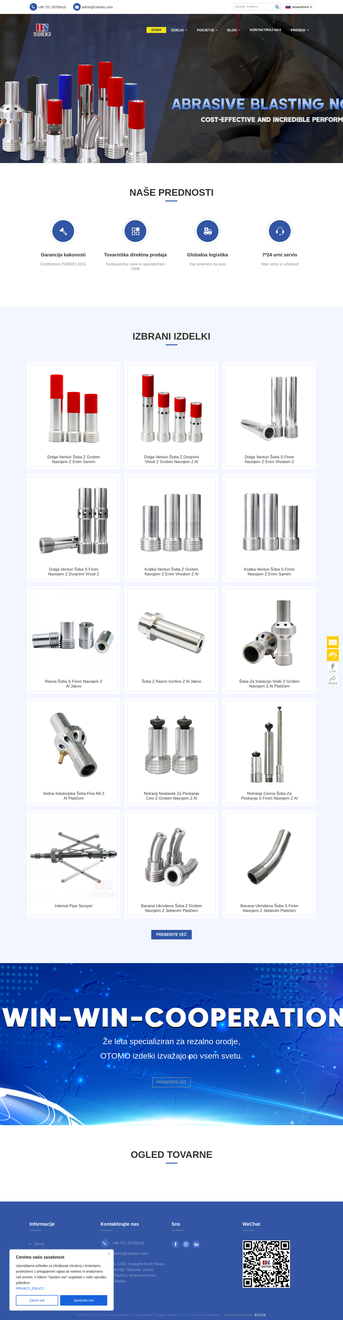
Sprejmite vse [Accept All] (84, 1300)
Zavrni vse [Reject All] (37, 1300)
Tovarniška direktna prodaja (135, 254)
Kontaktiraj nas (265, 30)
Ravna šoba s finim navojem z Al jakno (73, 683)
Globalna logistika (207, 254)
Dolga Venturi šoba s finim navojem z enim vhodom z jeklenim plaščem (269, 459)
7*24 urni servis (279, 254)
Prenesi (300, 30)
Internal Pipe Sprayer (74, 906)
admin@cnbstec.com (130, 1254)
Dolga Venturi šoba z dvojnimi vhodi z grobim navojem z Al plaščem (171, 459)
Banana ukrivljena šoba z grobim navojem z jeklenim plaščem (171, 908)
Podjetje (207, 30)
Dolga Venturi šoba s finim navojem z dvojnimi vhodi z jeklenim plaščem (73, 572)
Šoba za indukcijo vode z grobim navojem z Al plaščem (269, 683)
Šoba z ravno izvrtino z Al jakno (171, 681)
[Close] (108, 1253)
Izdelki (179, 30)
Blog (233, 30)
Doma (156, 30)
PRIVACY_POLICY (30, 1288)
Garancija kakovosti (63, 254)
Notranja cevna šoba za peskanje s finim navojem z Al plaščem (269, 796)
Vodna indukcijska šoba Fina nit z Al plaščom (73, 796)
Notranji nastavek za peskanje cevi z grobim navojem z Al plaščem (171, 796)
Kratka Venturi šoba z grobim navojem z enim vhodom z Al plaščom (172, 572)
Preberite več (171, 935)
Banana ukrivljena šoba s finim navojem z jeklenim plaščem (269, 908)
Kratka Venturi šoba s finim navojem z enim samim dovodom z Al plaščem (269, 572)
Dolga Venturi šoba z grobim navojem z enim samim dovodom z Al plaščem (73, 459)
